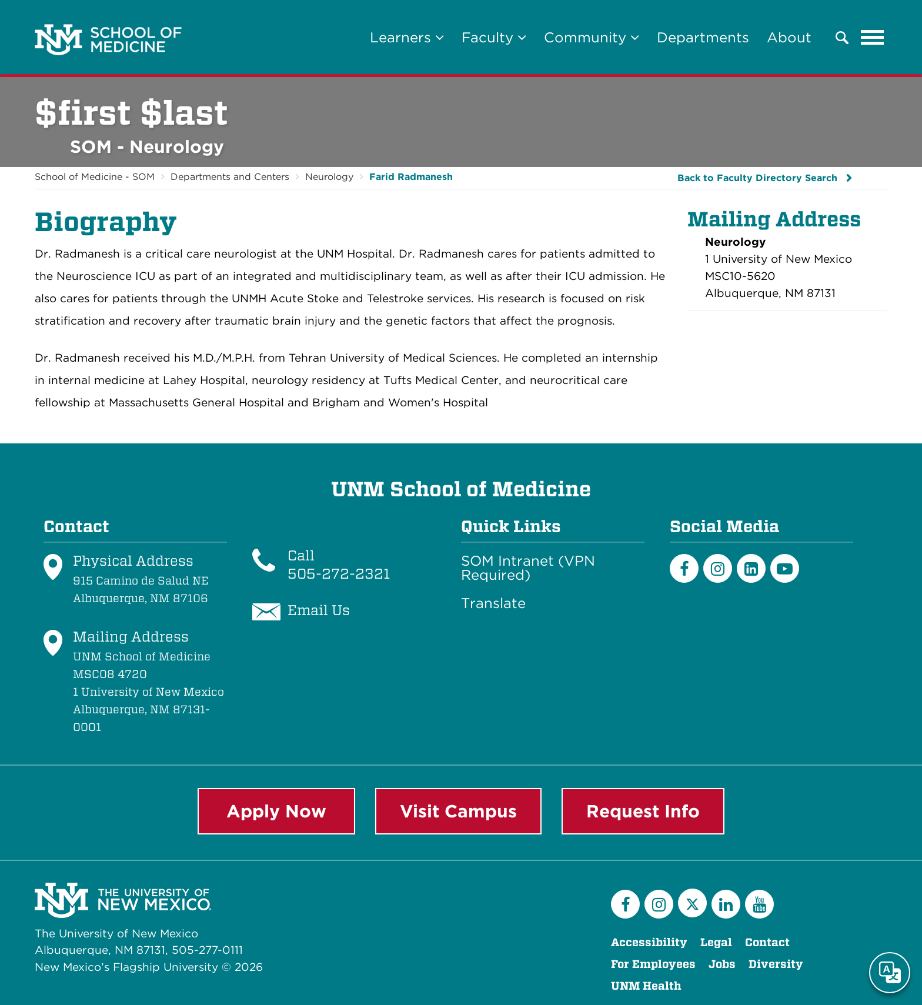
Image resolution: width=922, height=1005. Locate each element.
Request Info (643, 811)
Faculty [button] (494, 37)
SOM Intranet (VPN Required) (528, 568)
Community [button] (591, 37)
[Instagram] (717, 568)
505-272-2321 (339, 573)
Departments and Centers (230, 176)
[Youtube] (784, 568)
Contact (767, 942)
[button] (842, 38)
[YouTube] (759, 904)
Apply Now (276, 811)
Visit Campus (458, 811)
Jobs (722, 964)
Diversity (776, 964)
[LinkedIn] (751, 568)
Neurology (329, 176)
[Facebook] (684, 568)
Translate (493, 603)
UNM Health (646, 986)
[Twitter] (692, 903)
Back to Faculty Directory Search (757, 177)
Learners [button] (407, 37)
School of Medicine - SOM (95, 176)
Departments (703, 37)
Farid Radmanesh (411, 176)
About (789, 37)
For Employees (653, 964)
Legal (716, 942)
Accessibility (649, 942)
